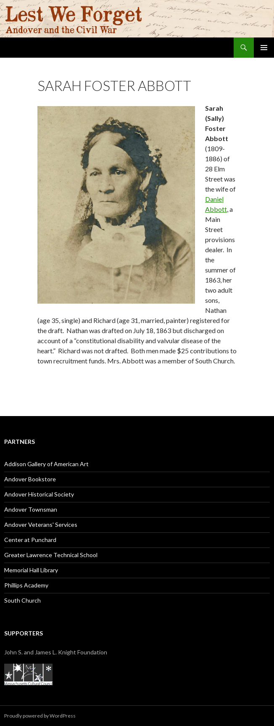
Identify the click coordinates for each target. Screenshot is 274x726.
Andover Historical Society (39, 494)
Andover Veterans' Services (40, 524)
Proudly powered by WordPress (40, 716)
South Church (22, 600)
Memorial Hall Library (31, 570)
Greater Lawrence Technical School (50, 554)
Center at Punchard (30, 539)
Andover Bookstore (30, 479)
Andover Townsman (30, 509)
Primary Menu (264, 47)
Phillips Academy (26, 585)
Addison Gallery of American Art (46, 463)
